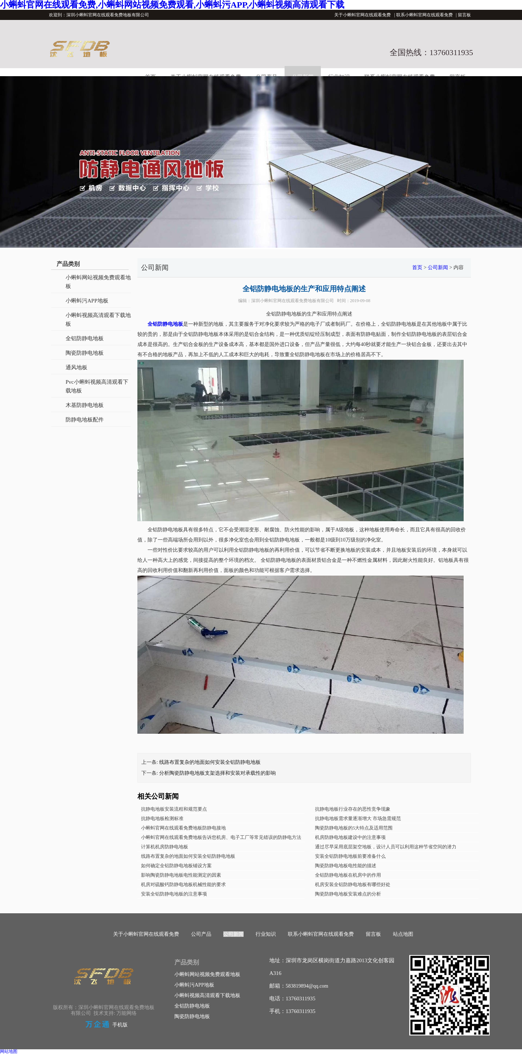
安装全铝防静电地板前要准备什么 (350, 856)
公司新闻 (438, 267)
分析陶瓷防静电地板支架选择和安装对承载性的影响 (217, 773)
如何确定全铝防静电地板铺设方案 (176, 865)
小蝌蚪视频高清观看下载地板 (98, 319)
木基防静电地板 (85, 405)
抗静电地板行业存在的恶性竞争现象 (352, 809)
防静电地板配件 (85, 420)
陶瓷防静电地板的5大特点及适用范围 (354, 828)
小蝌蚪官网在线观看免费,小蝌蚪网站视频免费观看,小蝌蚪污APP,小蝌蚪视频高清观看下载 (172, 4)
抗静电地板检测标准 (162, 818)
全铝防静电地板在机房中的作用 (348, 875)
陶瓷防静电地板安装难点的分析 (348, 894)
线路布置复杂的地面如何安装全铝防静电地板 (210, 762)
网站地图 (8, 1051)
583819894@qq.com (307, 986)
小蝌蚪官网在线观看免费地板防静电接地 (183, 828)
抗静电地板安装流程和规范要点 (174, 809)
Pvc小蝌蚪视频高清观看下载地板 (97, 386)
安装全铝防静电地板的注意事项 (174, 894)
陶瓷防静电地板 (85, 353)
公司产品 (201, 934)
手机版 (120, 1025)
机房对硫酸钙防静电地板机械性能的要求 (183, 884)
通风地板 (76, 367)
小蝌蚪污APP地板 (87, 301)
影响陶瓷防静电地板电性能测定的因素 (181, 875)
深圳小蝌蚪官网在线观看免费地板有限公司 (292, 300)
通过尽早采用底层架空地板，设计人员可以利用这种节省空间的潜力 (385, 846)
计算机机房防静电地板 (164, 846)
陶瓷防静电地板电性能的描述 (345, 865)
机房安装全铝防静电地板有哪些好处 (352, 884)
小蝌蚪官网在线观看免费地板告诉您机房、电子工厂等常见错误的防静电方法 (221, 837)
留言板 (464, 14)
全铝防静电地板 (85, 338)
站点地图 (403, 934)
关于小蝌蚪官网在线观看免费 (362, 14)
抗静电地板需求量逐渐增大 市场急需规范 (358, 818)
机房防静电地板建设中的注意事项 (350, 837)
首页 (417, 267)
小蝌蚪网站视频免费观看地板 (98, 282)
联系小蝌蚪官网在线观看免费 (424, 14)
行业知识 (266, 934)
